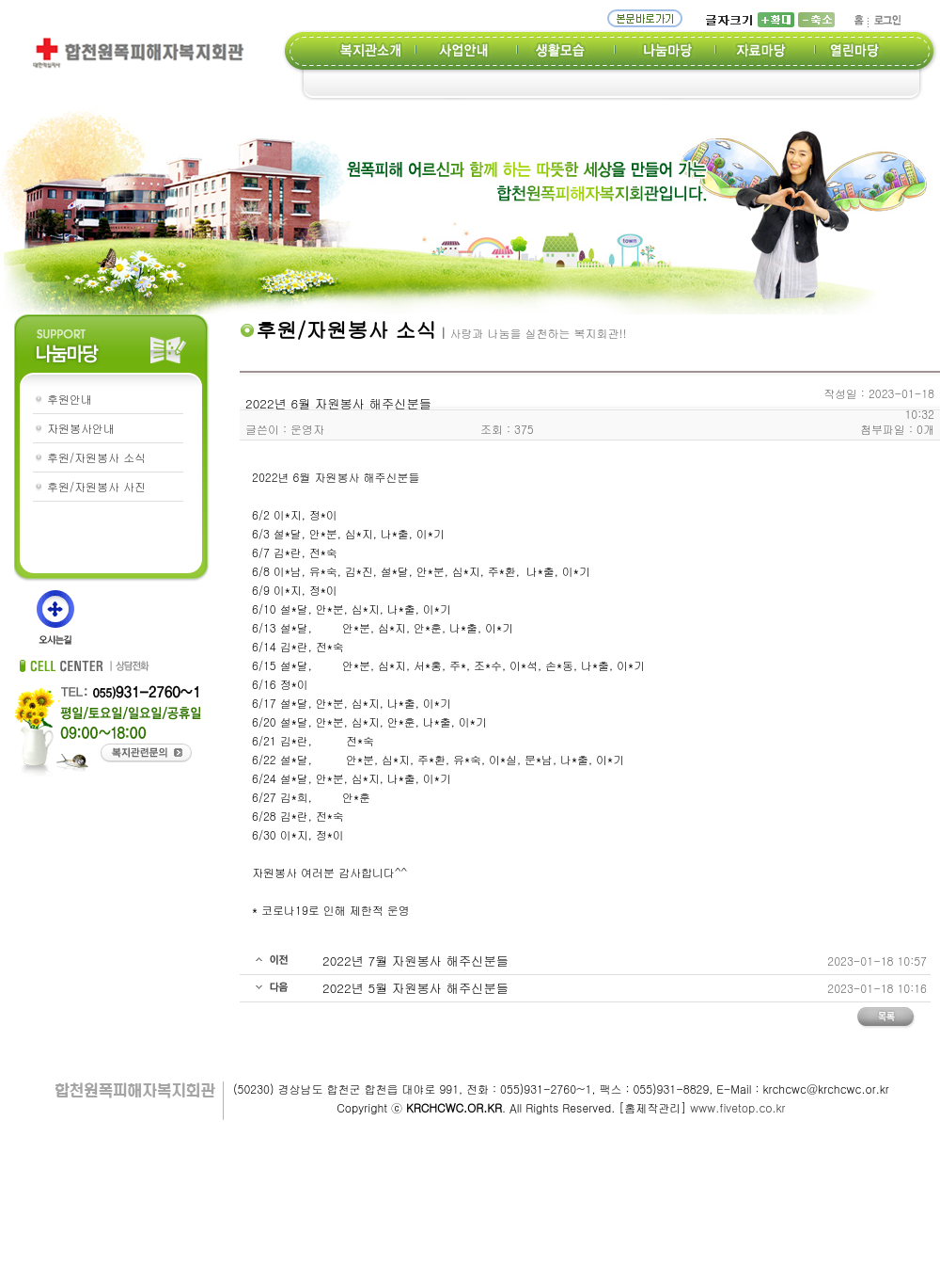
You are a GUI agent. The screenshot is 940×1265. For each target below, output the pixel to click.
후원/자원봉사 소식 (96, 457)
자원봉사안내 (81, 428)
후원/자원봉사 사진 (96, 486)
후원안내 (69, 399)
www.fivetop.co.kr (737, 1107)
